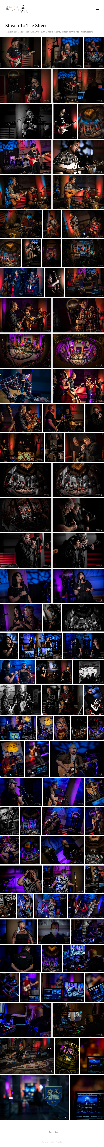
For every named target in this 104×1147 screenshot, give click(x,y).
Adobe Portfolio (56, 1142)
